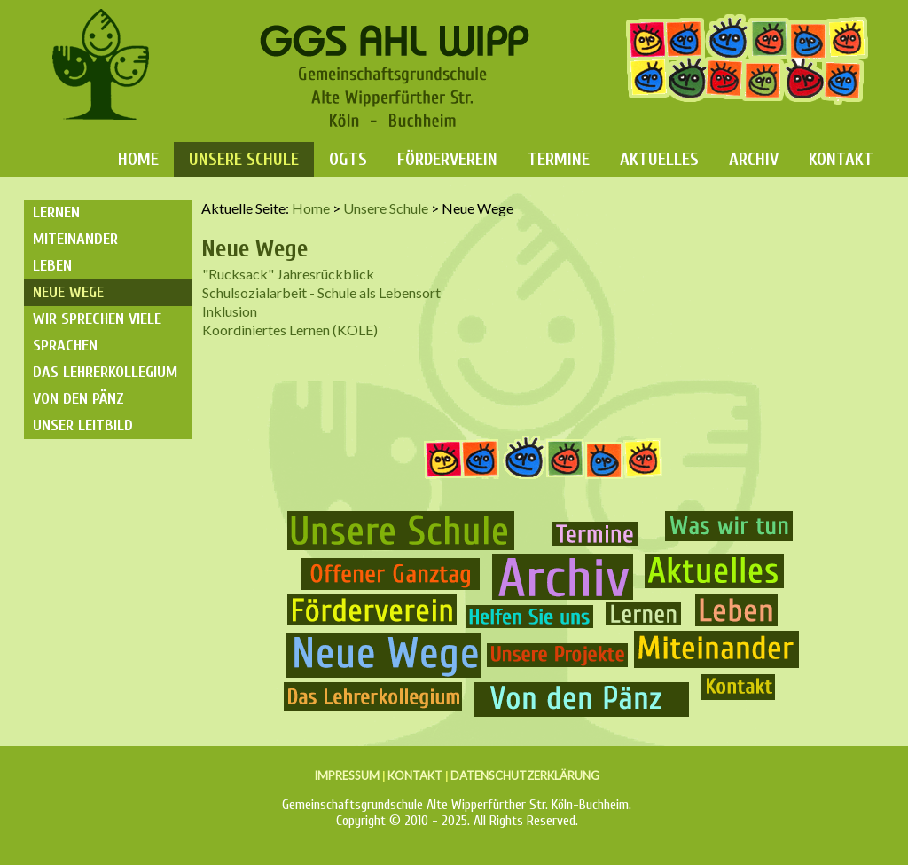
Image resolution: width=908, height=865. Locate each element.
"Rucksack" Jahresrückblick (288, 273)
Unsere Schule (244, 159)
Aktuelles (659, 159)
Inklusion (229, 311)
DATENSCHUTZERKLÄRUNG (524, 775)
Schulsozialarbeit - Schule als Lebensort (321, 292)
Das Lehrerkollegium (105, 372)
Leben (52, 265)
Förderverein (447, 159)
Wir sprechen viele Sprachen (97, 332)
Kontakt (841, 159)
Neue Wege (68, 292)
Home (138, 159)
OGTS (348, 159)
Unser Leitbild (83, 425)
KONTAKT (414, 775)
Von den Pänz (78, 398)
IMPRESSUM (347, 775)
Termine (559, 159)
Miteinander (75, 239)
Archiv (754, 159)
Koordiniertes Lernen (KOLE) (290, 329)
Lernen (56, 212)
